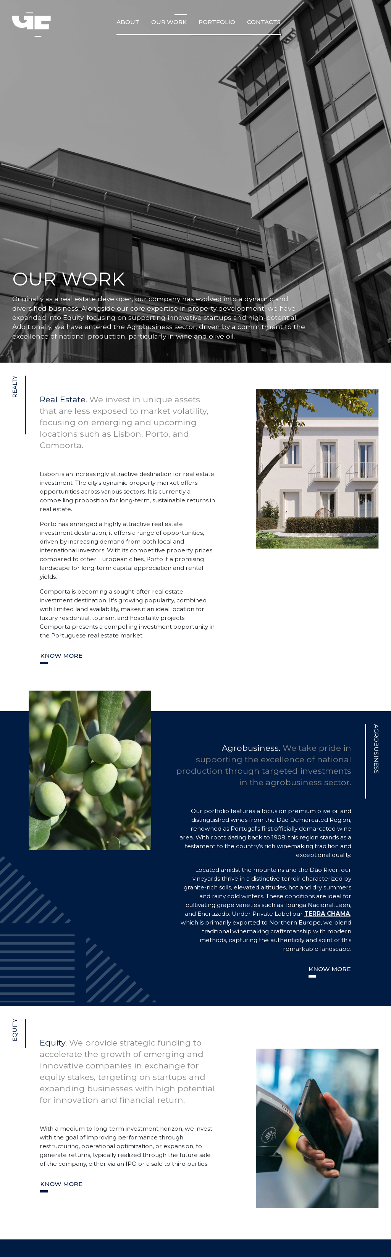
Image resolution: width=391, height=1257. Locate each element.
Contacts (264, 22)
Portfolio (217, 22)
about (127, 22)
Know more (61, 655)
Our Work (169, 22)
